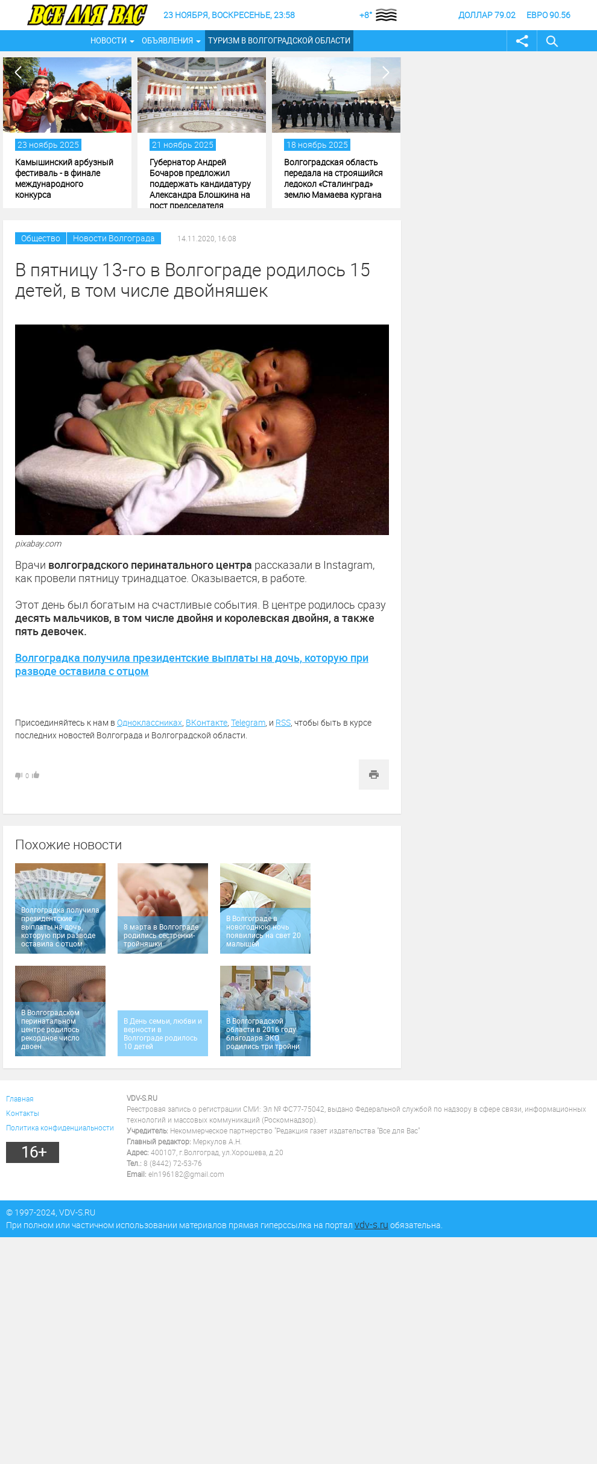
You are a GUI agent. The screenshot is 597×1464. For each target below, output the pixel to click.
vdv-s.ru (371, 1224)
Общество (40, 238)
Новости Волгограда (114, 238)
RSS (283, 722)
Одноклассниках (149, 722)
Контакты (22, 1113)
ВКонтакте (206, 722)
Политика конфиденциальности (60, 1127)
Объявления (167, 40)
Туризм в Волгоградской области (279, 40)
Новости (108, 40)
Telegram (248, 722)
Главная (20, 1098)
